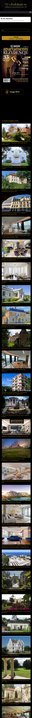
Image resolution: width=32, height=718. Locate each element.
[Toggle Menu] (30, 12)
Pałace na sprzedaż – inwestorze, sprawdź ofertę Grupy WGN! (16, 348)
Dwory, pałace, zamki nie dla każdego (10, 655)
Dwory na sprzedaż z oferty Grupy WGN (11, 304)
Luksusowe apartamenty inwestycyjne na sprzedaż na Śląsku (15, 524)
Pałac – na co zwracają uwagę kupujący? (11, 703)
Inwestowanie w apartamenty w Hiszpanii (11, 502)
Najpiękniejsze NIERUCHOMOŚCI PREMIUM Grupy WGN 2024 (15, 436)
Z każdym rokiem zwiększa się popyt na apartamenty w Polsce (16, 633)
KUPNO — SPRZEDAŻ (16, 38)
